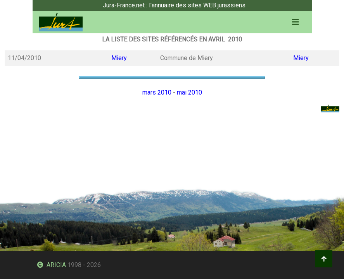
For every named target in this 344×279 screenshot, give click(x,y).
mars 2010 (156, 92)
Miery (119, 58)
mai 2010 (189, 92)
